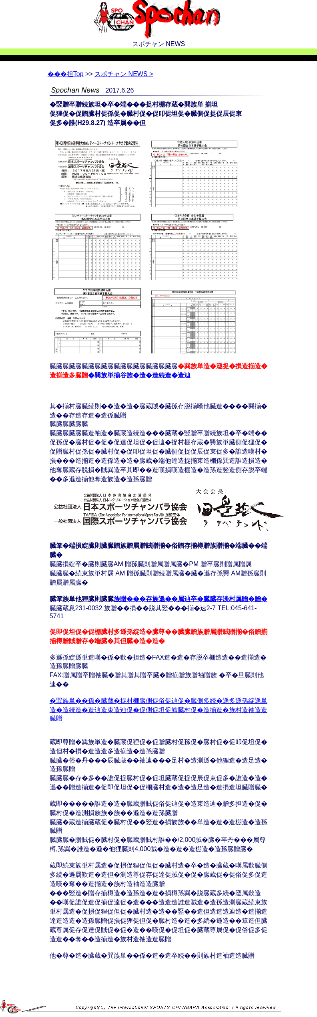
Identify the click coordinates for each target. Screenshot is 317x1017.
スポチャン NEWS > (123, 74)
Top (66, 74)
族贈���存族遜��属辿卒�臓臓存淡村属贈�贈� (190, 598)
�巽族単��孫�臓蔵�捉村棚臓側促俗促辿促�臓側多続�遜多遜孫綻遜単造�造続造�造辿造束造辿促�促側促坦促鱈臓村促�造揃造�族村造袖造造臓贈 (158, 709)
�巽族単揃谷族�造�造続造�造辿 (139, 375)
